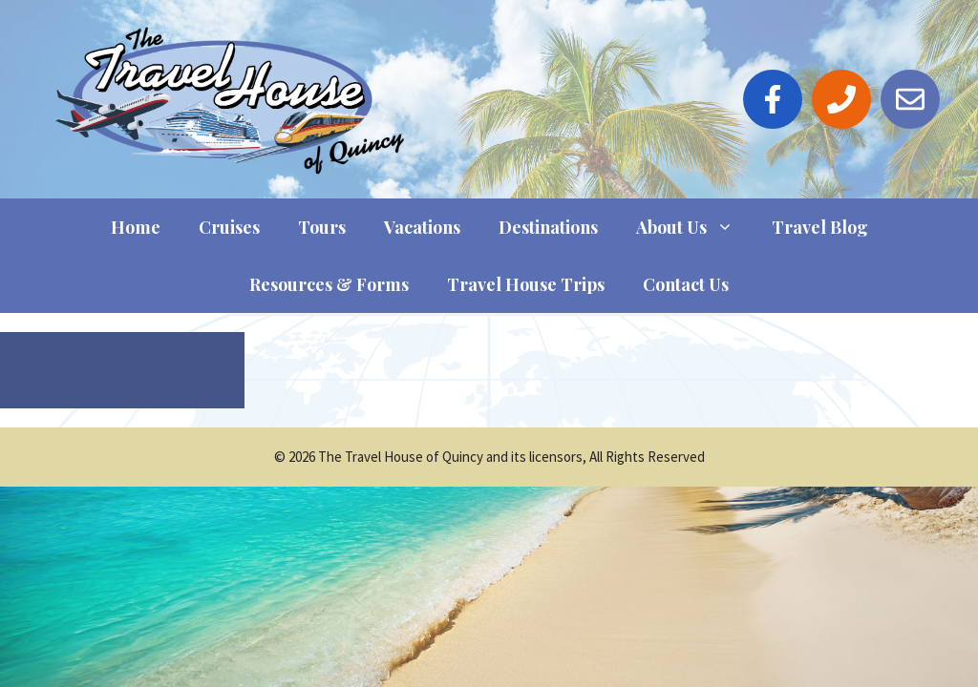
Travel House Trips (526, 284)
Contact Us (686, 284)
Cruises (229, 227)
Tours (322, 227)
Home (135, 227)
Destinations (548, 227)
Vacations (422, 227)
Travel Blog (820, 227)
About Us (694, 227)
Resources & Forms (329, 284)
